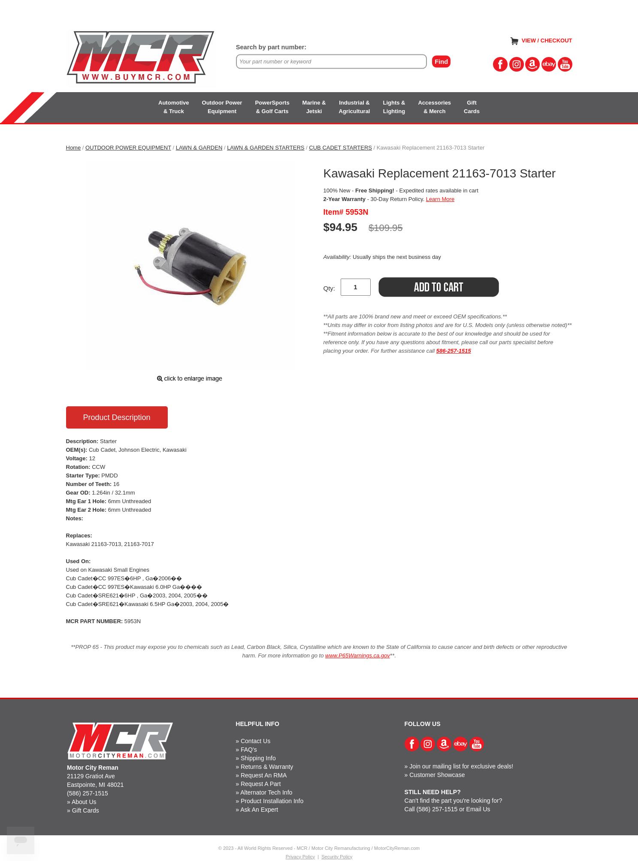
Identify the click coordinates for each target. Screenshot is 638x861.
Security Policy (336, 856)
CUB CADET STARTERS (340, 147)
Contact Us (255, 741)
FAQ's (249, 749)
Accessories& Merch (434, 106)
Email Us (478, 809)
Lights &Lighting (394, 106)
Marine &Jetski (314, 106)
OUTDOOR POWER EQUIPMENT (128, 147)
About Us (84, 801)
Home (73, 147)
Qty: (330, 288)
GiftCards (472, 106)
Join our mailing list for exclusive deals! (461, 766)
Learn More (440, 199)
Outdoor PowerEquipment (222, 106)
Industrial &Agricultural (354, 106)
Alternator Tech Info (266, 792)
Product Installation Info (272, 801)
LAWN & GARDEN (199, 147)
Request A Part (261, 783)
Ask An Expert (259, 809)
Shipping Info (258, 758)
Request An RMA (264, 775)
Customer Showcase (437, 774)
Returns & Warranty (267, 766)
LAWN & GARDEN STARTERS (265, 147)
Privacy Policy (300, 856)
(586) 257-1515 (87, 793)
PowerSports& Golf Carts (272, 106)
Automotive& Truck (173, 106)
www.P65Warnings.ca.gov (357, 655)
